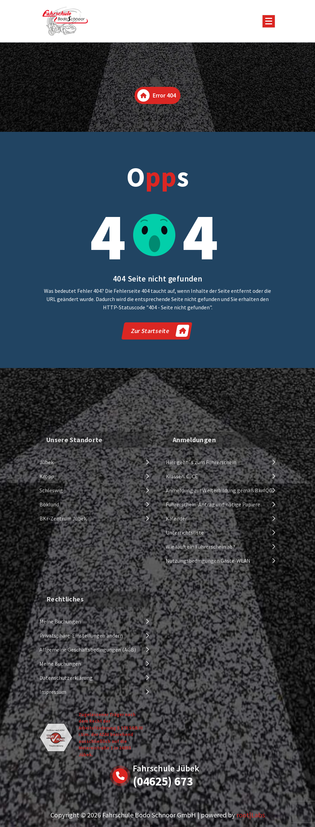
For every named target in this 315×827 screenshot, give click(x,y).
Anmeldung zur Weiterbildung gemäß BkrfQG (219, 548)
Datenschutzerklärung (66, 752)
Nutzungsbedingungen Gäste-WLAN (208, 619)
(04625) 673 (163, 781)
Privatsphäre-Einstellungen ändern (81, 710)
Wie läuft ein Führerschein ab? (200, 604)
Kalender (176, 576)
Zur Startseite (159, 331)
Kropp (46, 534)
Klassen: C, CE (182, 534)
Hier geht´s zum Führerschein (201, 520)
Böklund (49, 562)
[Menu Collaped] (269, 21)
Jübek (46, 520)
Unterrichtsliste (185, 590)
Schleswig (51, 548)
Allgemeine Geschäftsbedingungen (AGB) (87, 724)
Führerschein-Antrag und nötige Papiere (213, 562)
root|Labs (250, 815)
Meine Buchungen (60, 695)
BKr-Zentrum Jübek (62, 576)
